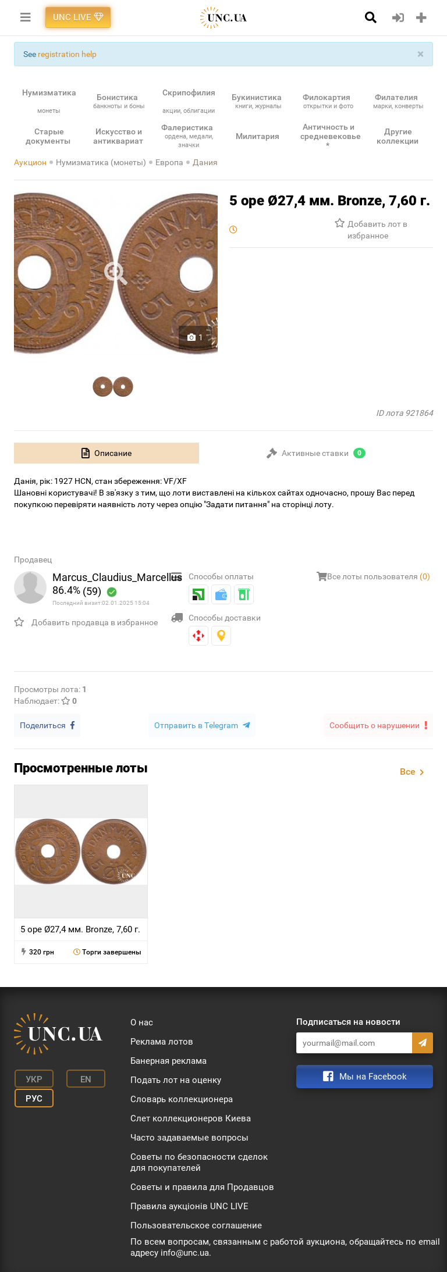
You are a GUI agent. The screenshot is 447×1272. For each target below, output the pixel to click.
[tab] (106, 453)
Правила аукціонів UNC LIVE (189, 1205)
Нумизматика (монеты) (101, 162)
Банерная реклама (168, 1059)
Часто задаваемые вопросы (189, 1136)
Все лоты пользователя (378, 576)
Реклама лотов (161, 1040)
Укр (31, 1078)
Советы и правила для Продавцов (202, 1186)
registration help (67, 54)
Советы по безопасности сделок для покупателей (199, 1161)
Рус (31, 1095)
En (80, 1078)
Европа (169, 162)
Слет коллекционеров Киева (190, 1117)
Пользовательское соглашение (196, 1224)
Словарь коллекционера (181, 1098)
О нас (141, 1021)
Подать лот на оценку (175, 1079)
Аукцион (30, 162)
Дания (205, 162)
